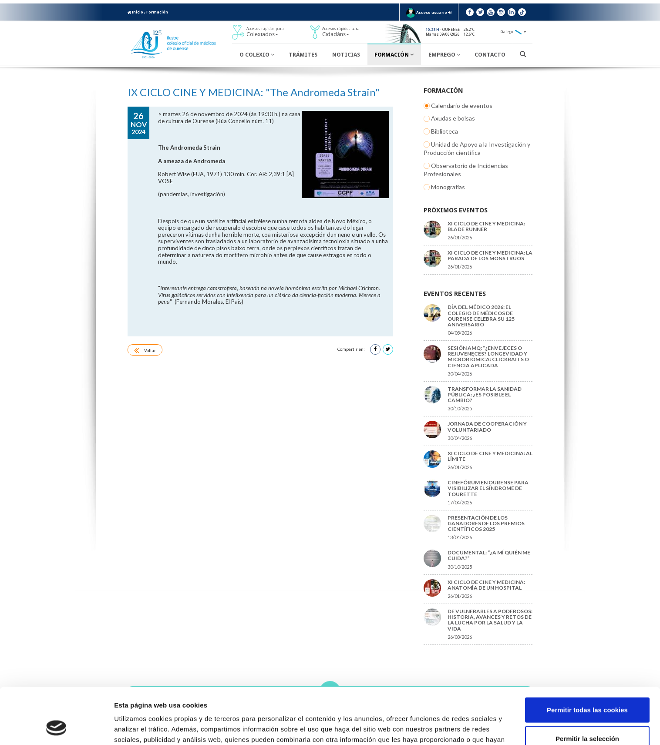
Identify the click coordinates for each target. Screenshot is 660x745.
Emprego (444, 54)
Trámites (303, 54)
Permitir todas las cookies (587, 659)
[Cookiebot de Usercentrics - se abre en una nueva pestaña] (56, 728)
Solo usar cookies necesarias (587, 716)
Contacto (490, 54)
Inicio (135, 12)
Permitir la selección (587, 688)
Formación (157, 12)
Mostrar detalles (467, 728)
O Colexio (256, 54)
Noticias (346, 54)
